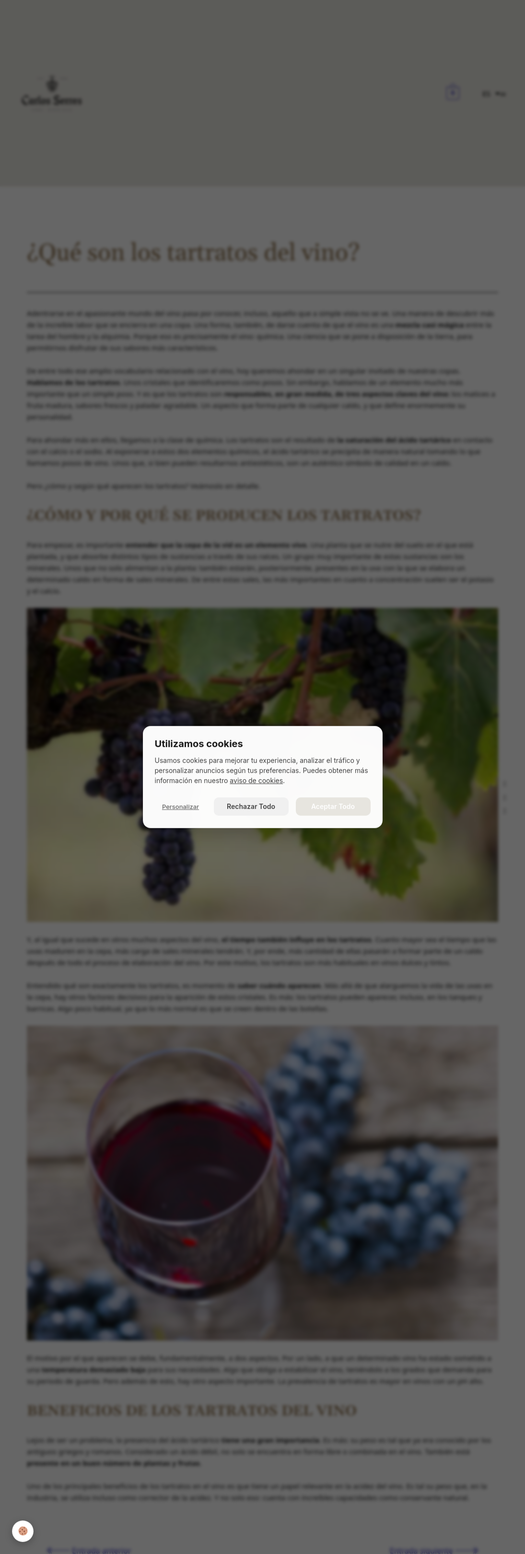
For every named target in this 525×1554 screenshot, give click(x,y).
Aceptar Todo (333, 806)
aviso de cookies (256, 780)
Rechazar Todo (251, 806)
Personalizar (180, 806)
